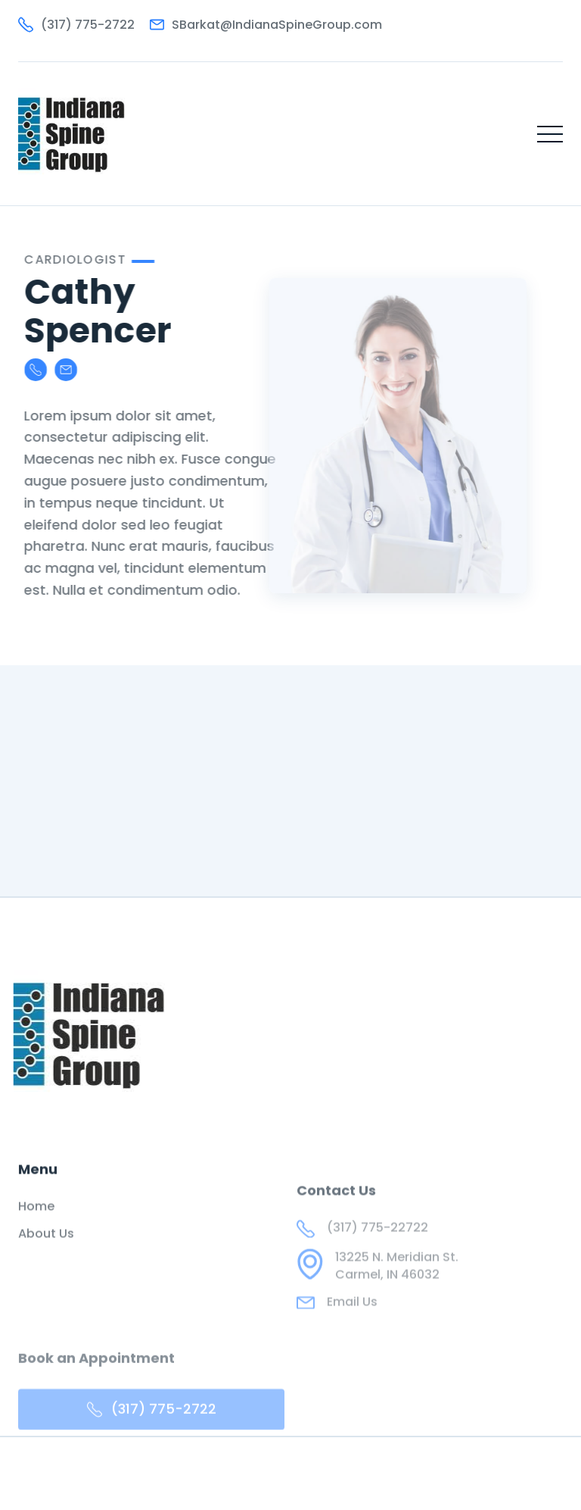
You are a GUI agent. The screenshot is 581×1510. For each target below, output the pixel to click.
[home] (71, 133)
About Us (46, 1251)
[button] (550, 134)
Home (36, 1223)
